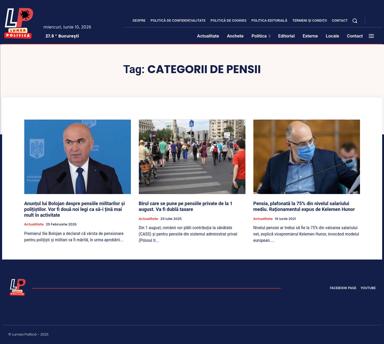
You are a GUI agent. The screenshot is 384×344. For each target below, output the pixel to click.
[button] (354, 20)
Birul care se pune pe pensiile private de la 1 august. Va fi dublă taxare (186, 206)
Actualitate (34, 224)
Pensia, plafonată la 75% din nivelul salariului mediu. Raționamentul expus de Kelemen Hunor (304, 206)
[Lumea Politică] (19, 22)
